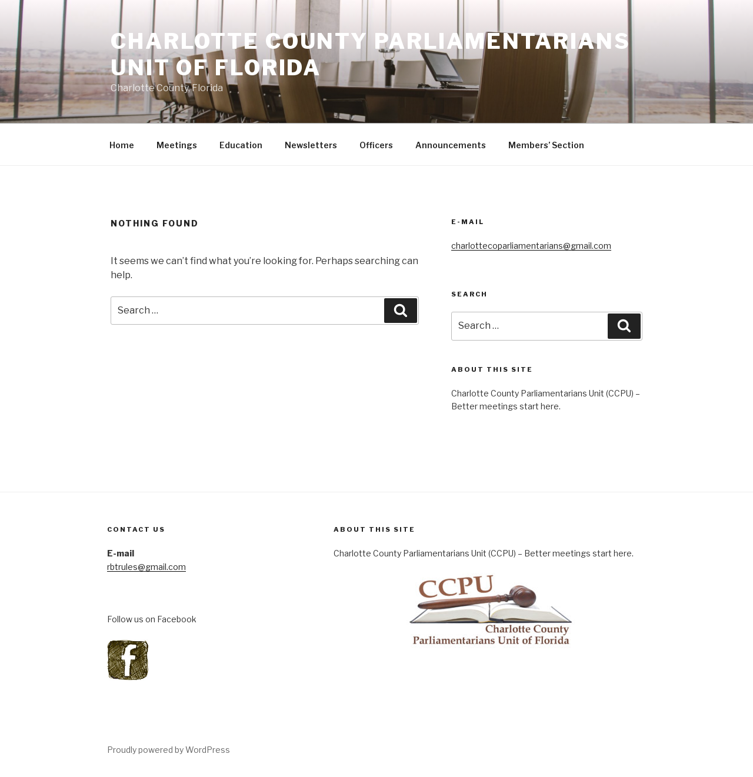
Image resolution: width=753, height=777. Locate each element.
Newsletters (311, 145)
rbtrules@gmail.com (146, 567)
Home (121, 145)
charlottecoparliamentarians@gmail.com (531, 246)
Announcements (450, 145)
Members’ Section (546, 145)
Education (240, 145)
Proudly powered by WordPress (168, 750)
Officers (376, 145)
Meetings (176, 145)
